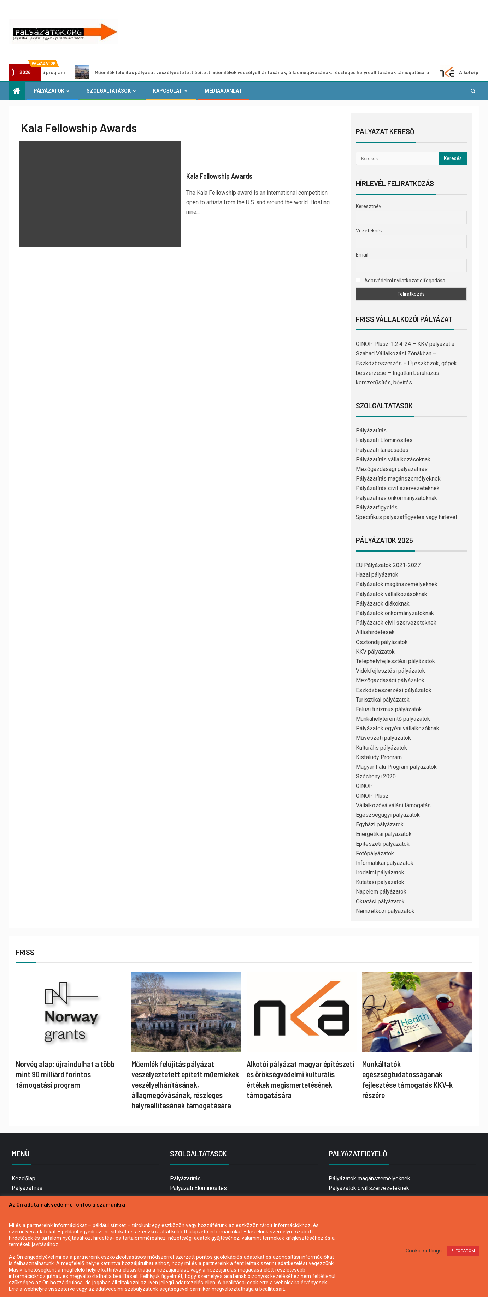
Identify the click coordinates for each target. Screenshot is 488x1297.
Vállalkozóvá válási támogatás (393, 805)
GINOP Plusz (372, 795)
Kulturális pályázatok (381, 747)
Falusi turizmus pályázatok (389, 709)
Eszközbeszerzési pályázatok (393, 690)
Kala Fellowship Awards (219, 176)
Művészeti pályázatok (383, 738)
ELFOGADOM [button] (463, 1251)
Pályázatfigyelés (377, 507)
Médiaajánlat (223, 91)
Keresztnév (368, 206)
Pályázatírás (371, 430)
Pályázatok (49, 91)
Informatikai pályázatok (384, 863)
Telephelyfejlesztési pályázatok (395, 661)
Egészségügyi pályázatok (388, 815)
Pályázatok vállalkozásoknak (391, 594)
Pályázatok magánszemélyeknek (396, 584)
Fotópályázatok (375, 853)
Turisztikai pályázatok (383, 699)
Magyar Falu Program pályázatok (396, 767)
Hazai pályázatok (377, 574)
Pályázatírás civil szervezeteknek (398, 488)
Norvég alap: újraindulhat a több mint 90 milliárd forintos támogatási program (65, 1074)
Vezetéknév (369, 231)
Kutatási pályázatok (380, 882)
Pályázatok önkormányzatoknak (395, 613)
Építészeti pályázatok (383, 844)
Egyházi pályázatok (380, 824)
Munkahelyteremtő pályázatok (393, 718)
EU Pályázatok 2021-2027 (388, 565)
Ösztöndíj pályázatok (382, 642)
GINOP (364, 786)
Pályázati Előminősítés (384, 440)
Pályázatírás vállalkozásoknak (393, 459)
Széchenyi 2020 (376, 776)
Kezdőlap (23, 1178)
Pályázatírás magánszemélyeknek (398, 478)
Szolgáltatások (109, 91)
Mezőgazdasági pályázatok (390, 680)
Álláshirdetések (375, 632)
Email (362, 255)
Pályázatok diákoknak (383, 603)
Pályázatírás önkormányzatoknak (396, 498)
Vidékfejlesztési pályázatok (390, 670)
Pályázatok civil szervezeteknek (396, 622)
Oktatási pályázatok (380, 901)
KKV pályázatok (375, 651)
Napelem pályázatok (381, 891)
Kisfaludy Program (379, 757)
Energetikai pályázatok (384, 834)
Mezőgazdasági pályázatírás (392, 469)
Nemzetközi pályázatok (385, 911)
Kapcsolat (167, 91)
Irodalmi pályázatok (380, 872)
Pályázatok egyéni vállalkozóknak (397, 728)
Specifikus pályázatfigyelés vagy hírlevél (406, 517)
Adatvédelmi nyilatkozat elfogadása (400, 280)
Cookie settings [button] (424, 1251)
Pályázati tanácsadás (382, 450)
